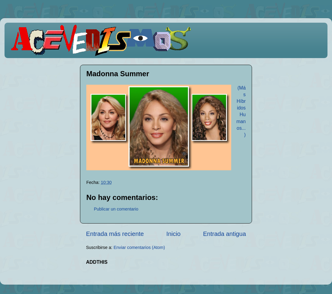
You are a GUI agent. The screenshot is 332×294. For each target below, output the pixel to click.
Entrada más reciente (115, 233)
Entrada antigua (224, 233)
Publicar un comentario (116, 209)
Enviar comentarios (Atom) (139, 247)
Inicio (173, 233)
